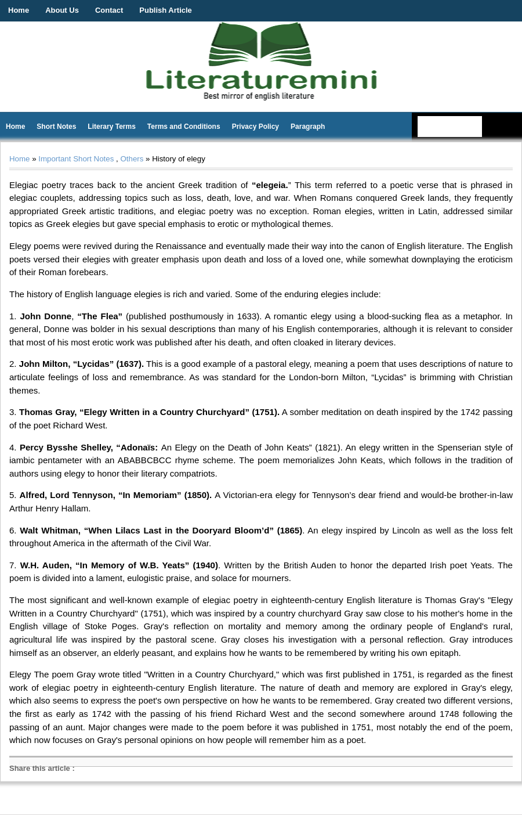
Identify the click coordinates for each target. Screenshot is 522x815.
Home (18, 10)
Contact (109, 10)
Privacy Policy (255, 126)
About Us (62, 10)
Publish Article (165, 10)
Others (131, 158)
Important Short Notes (76, 158)
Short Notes (56, 126)
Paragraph (308, 126)
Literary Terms (111, 126)
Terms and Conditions (183, 126)
